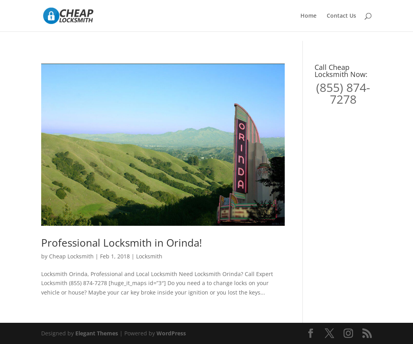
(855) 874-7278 (343, 93)
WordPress (171, 333)
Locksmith (149, 256)
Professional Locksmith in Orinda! (121, 243)
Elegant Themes (96, 333)
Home (308, 16)
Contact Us (341, 16)
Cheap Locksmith (71, 256)
